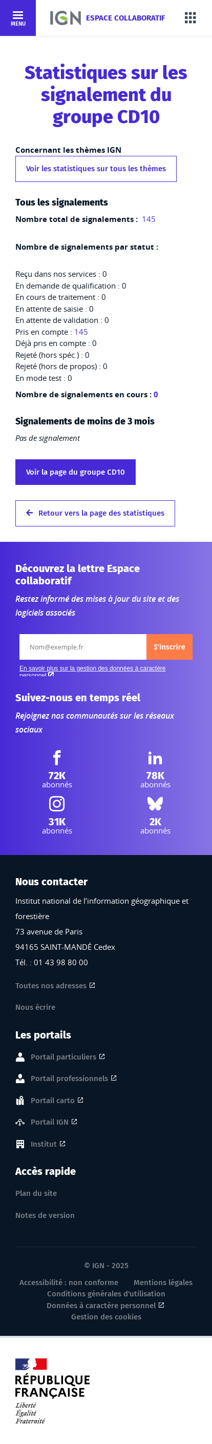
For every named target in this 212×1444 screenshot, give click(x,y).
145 (148, 219)
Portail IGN (50, 1122)
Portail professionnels (69, 1079)
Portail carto (53, 1101)
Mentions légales (163, 1282)
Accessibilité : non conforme (68, 1282)
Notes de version (45, 1215)
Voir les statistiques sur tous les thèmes (96, 168)
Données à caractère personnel (101, 1305)
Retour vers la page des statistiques (95, 513)
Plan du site (36, 1193)
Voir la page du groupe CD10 (75, 472)
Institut (44, 1145)
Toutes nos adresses (51, 985)
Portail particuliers (63, 1057)
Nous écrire (35, 1007)
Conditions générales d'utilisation (106, 1293)
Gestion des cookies (106, 1316)
